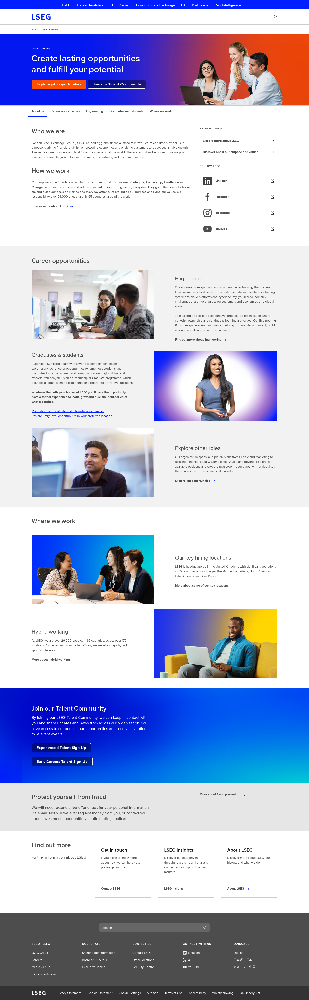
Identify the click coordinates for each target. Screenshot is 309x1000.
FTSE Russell (119, 5)
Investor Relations (44, 974)
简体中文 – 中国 (244, 967)
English (238, 952)
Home (35, 29)
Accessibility (197, 993)
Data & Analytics (90, 5)
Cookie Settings (130, 993)
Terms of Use (173, 993)
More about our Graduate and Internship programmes (68, 411)
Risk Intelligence (228, 5)
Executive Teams (93, 967)
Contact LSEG (141, 952)
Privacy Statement (69, 993)
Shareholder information (98, 952)
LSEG (66, 5)
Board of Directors (94, 960)
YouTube (191, 967)
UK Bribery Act (250, 993)
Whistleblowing (223, 993)
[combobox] (149, 927)
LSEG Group (40, 952)
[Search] (275, 16)
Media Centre (41, 967)
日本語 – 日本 (242, 960)
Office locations (143, 960)
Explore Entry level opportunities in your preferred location (72, 416)
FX (183, 5)
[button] (54, 944)
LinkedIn (191, 952)
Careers (37, 960)
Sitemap (152, 993)
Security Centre (143, 967)
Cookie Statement (100, 993)
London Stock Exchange (155, 5)
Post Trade (200, 5)
